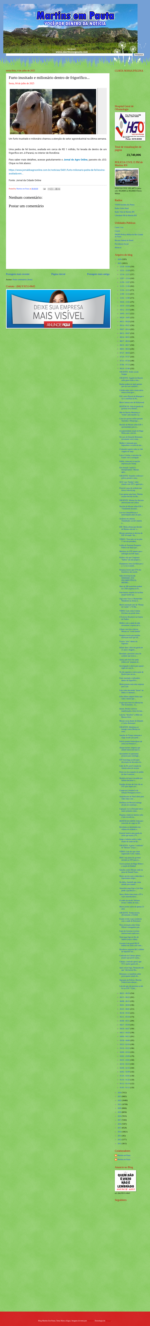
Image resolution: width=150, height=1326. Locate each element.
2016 (120, 1124)
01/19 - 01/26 (125, 1080)
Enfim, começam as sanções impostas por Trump (129, 462)
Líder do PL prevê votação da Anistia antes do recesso (130, 767)
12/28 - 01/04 (125, 267)
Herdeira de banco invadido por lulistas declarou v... (131, 779)
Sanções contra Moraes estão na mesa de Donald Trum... (131, 871)
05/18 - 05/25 (125, 1013)
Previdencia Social (121, 244)
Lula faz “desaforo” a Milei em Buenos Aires (130, 716)
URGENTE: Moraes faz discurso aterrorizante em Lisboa (131, 501)
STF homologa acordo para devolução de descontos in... (130, 761)
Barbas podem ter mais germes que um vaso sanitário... (130, 385)
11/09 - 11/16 (125, 294)
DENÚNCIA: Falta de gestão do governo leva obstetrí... (131, 407)
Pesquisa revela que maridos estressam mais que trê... (129, 636)
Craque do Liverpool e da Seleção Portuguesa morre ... (130, 791)
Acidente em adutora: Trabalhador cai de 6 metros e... (130, 521)
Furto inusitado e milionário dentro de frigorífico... (129, 679)
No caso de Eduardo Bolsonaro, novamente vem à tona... (131, 438)
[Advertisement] (127, 1267)
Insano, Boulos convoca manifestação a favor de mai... (131, 710)
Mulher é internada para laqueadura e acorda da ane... (131, 444)
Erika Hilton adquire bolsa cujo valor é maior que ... (130, 698)
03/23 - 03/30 (125, 1044)
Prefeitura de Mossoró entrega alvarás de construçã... (130, 804)
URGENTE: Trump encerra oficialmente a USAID (129, 914)
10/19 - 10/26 (125, 306)
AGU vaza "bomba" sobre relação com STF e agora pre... (131, 483)
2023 (120, 1096)
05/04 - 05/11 (125, 1021)
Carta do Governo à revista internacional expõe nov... (129, 932)
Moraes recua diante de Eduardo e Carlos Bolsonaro (131, 722)
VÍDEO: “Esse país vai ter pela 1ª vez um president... (130, 540)
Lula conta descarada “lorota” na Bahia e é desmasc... (131, 691)
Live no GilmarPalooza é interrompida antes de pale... (130, 514)
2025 (120, 263)
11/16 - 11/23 (125, 290)
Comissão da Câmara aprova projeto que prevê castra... (129, 957)
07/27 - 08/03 (125, 353)
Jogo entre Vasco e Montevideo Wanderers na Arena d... (130, 600)
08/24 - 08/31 (125, 337)
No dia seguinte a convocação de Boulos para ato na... (131, 673)
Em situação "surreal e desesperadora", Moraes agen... (129, 470)
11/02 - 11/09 (125, 298)
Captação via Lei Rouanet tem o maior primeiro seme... (131, 810)
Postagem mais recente (17, 274)
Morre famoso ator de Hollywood (131, 402)
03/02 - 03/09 (125, 1056)
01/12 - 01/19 (125, 1084)
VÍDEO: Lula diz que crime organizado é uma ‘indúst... (130, 853)
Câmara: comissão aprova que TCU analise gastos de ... (130, 963)
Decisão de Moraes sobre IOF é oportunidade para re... (130, 426)
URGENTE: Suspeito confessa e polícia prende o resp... (131, 477)
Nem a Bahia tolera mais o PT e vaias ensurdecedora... (131, 895)
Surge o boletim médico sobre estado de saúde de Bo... (130, 840)
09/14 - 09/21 (125, 325)
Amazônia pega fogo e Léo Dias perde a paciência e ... (131, 889)
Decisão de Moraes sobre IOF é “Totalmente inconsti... (130, 507)
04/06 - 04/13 (125, 1036)
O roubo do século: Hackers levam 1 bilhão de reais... (129, 901)
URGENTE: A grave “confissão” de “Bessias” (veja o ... (131, 847)
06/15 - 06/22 (125, 997)
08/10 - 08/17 (125, 345)
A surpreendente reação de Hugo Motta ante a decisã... (131, 432)
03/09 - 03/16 (125, 1052)
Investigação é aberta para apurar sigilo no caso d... (131, 667)
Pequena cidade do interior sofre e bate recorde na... (131, 816)
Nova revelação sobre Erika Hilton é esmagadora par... (130, 926)
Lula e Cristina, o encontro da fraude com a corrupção (130, 456)
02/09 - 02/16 (125, 1068)
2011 (120, 1144)
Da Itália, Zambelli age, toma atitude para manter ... (130, 883)
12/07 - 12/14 (125, 278)
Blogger (109, 1321)
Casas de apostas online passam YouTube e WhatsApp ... (131, 420)
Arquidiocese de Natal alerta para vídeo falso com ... (131, 798)
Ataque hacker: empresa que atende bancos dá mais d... (129, 749)
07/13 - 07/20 (125, 361)
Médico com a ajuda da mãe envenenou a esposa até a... (130, 624)
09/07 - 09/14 (125, 329)
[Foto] (58, 111)
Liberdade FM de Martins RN (126, 215)
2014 (120, 1132)
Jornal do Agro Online (75, 159)
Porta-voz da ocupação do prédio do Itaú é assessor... (131, 773)
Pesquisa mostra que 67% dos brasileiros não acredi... (130, 571)
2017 (120, 1120)
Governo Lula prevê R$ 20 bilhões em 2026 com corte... (131, 944)
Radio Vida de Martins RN (124, 212)
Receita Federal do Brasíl (124, 240)
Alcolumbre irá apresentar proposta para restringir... (129, 755)
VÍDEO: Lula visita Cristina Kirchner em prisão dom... (130, 612)
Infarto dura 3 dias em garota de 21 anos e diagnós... (131, 649)
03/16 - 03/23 (125, 1048)
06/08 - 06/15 (125, 1001)
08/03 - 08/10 (125, 349)
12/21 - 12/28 (125, 270)
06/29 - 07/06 (125, 369)
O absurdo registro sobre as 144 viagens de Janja (131, 450)
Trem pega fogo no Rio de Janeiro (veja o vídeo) (129, 938)
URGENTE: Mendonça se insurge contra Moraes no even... (129, 729)
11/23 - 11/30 (125, 286)
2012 (120, 1140)
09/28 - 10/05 (125, 318)
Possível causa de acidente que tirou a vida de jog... (130, 489)
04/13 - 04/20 (125, 1033)
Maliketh (90, 1321)
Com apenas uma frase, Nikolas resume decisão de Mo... (131, 495)
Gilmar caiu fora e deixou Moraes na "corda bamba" (129, 630)
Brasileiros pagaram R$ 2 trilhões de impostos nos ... (131, 950)
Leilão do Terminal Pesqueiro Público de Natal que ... (130, 546)
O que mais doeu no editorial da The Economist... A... (131, 704)
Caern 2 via (119, 227)
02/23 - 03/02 (125, 1060)
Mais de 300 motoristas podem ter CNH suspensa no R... (130, 587)
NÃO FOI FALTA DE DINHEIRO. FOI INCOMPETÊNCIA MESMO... (127, 579)
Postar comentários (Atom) (22, 280)
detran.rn (118, 248)
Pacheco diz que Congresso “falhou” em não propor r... (130, 559)
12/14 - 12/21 (125, 274)
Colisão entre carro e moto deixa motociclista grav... (131, 391)
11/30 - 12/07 (125, 282)
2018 (120, 1116)
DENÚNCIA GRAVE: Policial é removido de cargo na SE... (131, 822)
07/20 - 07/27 (125, 357)
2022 (120, 1100)
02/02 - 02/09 (125, 1072)
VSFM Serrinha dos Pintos (124, 205)
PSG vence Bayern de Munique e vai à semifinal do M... (131, 397)
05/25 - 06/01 (125, 1009)
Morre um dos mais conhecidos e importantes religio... (131, 877)
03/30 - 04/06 (125, 1040)
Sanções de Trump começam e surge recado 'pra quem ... (130, 736)
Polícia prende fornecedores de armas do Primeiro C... (130, 742)
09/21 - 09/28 (125, 322)
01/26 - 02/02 (125, 1076)
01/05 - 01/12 (125, 1088)
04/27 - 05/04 (125, 1025)
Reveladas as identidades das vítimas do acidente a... (130, 828)
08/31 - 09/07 (125, 333)
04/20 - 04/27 (125, 1029)
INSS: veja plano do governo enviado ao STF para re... (130, 859)
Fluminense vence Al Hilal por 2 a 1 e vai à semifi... (131, 565)
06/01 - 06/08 (125, 1005)
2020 (120, 1108)
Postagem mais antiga (98, 274)
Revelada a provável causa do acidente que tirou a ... (130, 655)
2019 (120, 1112)
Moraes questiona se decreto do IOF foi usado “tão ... (130, 534)
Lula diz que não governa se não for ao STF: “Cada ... (131, 987)
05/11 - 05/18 (125, 1017)
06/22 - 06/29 (125, 993)
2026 (120, 259)
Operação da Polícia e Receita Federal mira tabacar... (130, 981)
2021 (120, 1104)
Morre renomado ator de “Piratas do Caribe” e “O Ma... (131, 606)
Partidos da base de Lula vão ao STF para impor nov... (131, 785)
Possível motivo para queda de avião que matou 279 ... (130, 834)
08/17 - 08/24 (125, 341)
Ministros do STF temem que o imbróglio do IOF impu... (130, 552)
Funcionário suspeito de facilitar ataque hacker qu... (131, 593)
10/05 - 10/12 (125, 314)
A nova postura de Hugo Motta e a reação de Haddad (131, 865)
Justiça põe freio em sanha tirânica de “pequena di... (129, 661)
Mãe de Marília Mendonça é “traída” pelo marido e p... (129, 414)
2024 (120, 1093)
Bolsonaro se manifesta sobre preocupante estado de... (130, 975)
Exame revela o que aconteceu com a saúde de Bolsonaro (130, 920)
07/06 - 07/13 (125, 365)
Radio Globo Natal (122, 208)
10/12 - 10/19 (125, 310)
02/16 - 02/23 (125, 1064)
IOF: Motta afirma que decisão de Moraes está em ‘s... (130, 528)
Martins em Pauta (123, 1155)
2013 (120, 1136)
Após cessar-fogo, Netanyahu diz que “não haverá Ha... (131, 969)
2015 (120, 1128)
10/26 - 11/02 (125, 302)
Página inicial (58, 274)
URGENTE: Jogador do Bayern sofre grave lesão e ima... (131, 379)
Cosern (117, 231)
